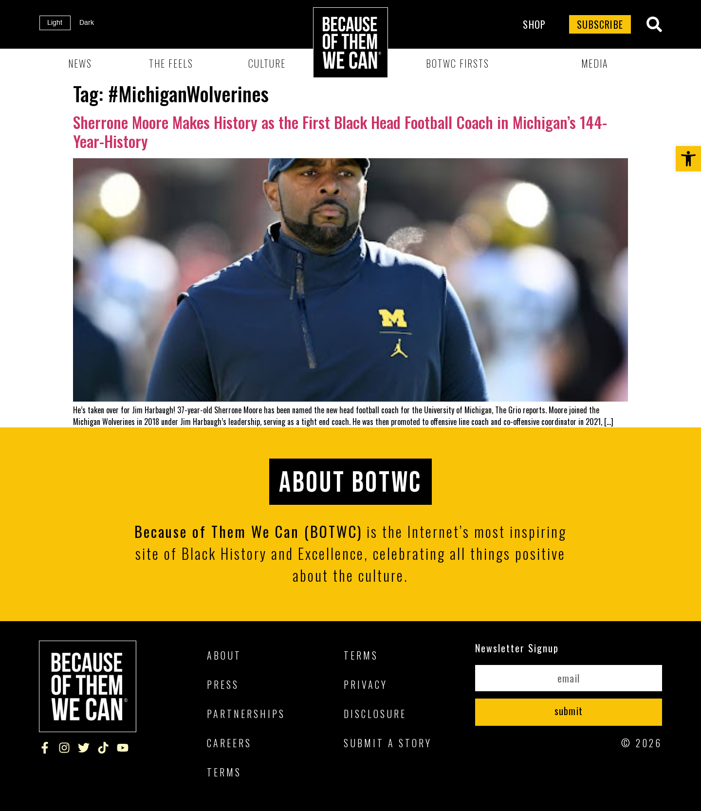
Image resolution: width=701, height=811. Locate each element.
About (224, 655)
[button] (688, 158)
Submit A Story (388, 743)
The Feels (171, 63)
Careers (229, 743)
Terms (224, 772)
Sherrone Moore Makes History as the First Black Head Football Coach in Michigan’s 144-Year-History (340, 131)
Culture (267, 63)
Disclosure (375, 713)
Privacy (365, 684)
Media (594, 63)
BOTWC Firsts (457, 63)
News (80, 63)
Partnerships (246, 713)
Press (223, 684)
